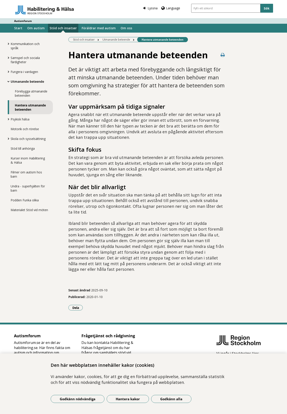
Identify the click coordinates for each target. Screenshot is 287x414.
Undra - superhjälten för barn (28, 188)
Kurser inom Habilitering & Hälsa (28, 160)
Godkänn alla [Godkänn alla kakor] (171, 399)
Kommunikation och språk (25, 46)
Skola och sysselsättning (28, 139)
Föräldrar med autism (99, 28)
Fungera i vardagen (24, 72)
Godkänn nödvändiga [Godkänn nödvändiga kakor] (77, 399)
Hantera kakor (128, 399)
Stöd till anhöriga (23, 148)
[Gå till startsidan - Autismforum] (44, 9)
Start (18, 28)
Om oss (126, 28)
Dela (77, 307)
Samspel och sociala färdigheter (25, 60)
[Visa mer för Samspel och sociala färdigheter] (7, 58)
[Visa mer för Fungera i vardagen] (7, 72)
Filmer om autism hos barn (26, 174)
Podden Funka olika (25, 200)
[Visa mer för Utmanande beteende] (7, 81)
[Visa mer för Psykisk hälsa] (7, 119)
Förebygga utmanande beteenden (31, 93)
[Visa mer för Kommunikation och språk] (7, 44)
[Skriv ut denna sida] (223, 55)
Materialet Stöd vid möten (29, 210)
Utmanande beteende (27, 81)
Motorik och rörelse (25, 129)
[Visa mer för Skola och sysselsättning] (7, 138)
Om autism (36, 28)
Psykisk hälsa (20, 119)
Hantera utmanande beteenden (30, 107)
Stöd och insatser (63, 28)
